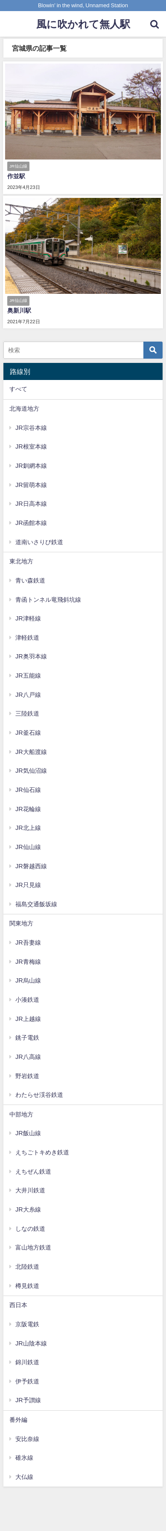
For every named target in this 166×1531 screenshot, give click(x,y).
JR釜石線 (28, 733)
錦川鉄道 (27, 1362)
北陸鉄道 (27, 1267)
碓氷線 (24, 1458)
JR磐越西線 (31, 866)
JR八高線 (28, 1057)
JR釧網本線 (31, 466)
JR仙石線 (28, 790)
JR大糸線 (28, 1209)
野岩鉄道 (27, 1076)
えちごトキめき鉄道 (42, 1152)
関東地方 (21, 923)
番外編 (18, 1420)
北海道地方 (24, 409)
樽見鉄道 (27, 1286)
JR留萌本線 (31, 485)
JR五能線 (28, 676)
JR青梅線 (28, 962)
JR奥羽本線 (31, 656)
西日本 (18, 1305)
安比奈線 (27, 1439)
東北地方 (21, 561)
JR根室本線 (31, 446)
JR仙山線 (28, 847)
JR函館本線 (31, 523)
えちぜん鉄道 (33, 1171)
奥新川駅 (19, 310)
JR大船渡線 (31, 752)
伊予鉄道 (27, 1381)
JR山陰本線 (31, 1343)
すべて (18, 389)
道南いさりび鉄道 (39, 542)
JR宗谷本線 (31, 428)
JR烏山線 (28, 980)
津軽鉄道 (27, 638)
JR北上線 (28, 828)
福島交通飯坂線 (36, 904)
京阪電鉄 (27, 1324)
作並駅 (16, 176)
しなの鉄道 (30, 1229)
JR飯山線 (28, 1133)
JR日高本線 (31, 504)
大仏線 (24, 1477)
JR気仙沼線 (31, 771)
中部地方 (21, 1114)
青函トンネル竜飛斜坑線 (48, 600)
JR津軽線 (28, 618)
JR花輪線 (28, 809)
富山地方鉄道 (33, 1247)
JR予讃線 (28, 1400)
